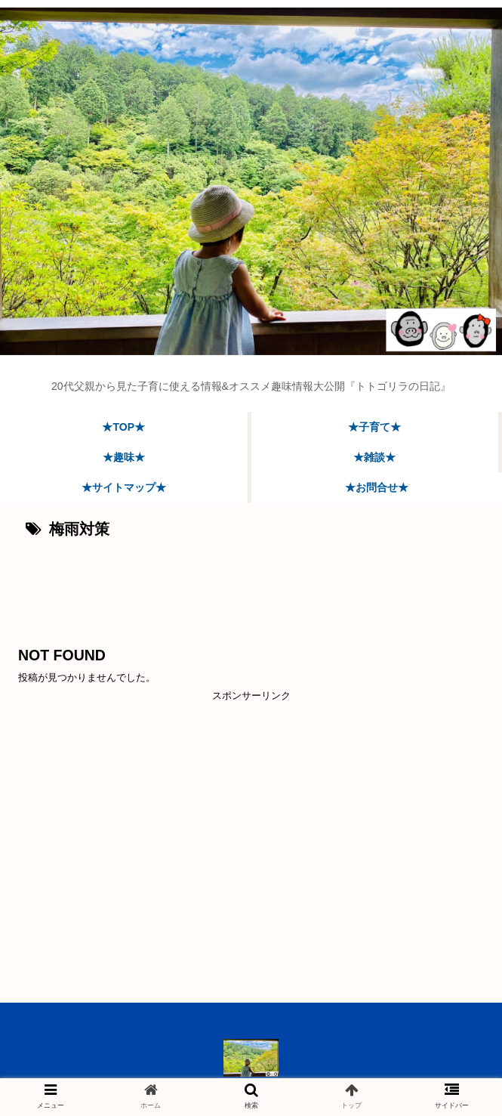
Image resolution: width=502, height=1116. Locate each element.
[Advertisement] (251, 587)
